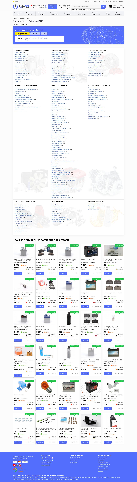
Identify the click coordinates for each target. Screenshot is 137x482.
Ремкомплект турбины (58, 182)
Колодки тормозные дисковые (113, 293)
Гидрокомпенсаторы (58, 97)
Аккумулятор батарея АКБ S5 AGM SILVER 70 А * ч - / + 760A (67, 260)
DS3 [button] (44, 34)
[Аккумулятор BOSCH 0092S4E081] (68, 284)
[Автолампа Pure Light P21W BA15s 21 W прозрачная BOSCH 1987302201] (113, 318)
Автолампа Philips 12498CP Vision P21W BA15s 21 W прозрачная (23, 293)
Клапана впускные (57, 91)
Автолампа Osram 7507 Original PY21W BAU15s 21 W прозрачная (45, 396)
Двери (54, 211)
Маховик (91, 93)
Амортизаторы (56, 52)
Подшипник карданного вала (60, 79)
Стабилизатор (19, 77)
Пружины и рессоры (58, 69)
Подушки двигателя (58, 120)
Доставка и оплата (91, 1)
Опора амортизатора (58, 71)
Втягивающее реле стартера (23, 227)
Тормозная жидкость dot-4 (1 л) (68, 326)
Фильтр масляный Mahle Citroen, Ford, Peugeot (23, 361)
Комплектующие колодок (96, 64)
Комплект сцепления (94, 87)
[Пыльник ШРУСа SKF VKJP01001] (23, 387)
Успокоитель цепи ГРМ (58, 138)
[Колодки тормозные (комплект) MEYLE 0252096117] (46, 250)
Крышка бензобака (57, 191)
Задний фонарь (19, 207)
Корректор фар (19, 232)
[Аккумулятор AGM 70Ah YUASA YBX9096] (91, 251)
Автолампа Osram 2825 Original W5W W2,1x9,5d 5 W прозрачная (113, 260)
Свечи (17, 81)
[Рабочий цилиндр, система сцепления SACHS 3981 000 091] (91, 421)
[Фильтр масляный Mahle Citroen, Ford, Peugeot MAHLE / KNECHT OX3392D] (23, 351)
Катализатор (56, 176)
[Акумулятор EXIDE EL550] (91, 284)
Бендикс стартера (20, 225)
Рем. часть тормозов (20, 429)
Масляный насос (57, 111)
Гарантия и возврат (105, 1)
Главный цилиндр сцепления (96, 95)
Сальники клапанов (57, 95)
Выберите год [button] (22, 34)
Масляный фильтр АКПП (95, 107)
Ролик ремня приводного (22, 71)
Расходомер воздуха (58, 170)
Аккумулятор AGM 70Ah (88, 259)
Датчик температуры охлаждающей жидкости (65, 188)
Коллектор (55, 178)
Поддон (54, 112)
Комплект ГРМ (19, 64)
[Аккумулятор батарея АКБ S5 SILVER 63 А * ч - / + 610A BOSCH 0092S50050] (91, 352)
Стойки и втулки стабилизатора (61, 75)
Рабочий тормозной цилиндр (97, 68)
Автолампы (18, 204)
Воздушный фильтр (20, 56)
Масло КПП (62, 360)
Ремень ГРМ (18, 62)
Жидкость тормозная (94, 204)
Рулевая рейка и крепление (60, 68)
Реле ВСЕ (18, 229)
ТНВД (53, 193)
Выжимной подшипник (95, 91)
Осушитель (18, 105)
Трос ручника (92, 58)
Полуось (91, 103)
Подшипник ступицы (58, 64)
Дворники (55, 215)
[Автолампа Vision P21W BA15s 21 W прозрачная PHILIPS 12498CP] (23, 284)
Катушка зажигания (20, 213)
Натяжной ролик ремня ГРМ (60, 128)
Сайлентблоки (56, 73)
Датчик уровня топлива (59, 184)
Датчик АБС (92, 71)
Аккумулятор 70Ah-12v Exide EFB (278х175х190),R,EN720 (113, 361)
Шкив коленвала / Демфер (60, 109)
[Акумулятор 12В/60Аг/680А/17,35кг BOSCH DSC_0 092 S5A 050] (68, 387)
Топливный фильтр (20, 60)
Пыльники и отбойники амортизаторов (63, 77)
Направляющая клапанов (59, 122)
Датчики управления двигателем (61, 153)
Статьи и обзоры (103, 468)
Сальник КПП (92, 118)
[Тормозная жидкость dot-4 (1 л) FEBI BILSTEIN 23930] (68, 318)
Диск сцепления (93, 89)
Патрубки (55, 166)
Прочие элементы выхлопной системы (63, 180)
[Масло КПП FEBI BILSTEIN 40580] (68, 352)
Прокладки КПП (93, 112)
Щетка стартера (20, 231)
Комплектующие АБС (94, 75)
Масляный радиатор (21, 95)
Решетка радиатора (58, 206)
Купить (18, 273)
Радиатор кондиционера (22, 101)
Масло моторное (93, 209)
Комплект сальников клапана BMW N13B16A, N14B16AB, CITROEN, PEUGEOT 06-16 (67, 430)
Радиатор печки (19, 109)
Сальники (91, 109)
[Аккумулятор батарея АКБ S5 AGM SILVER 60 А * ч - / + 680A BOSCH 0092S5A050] (23, 251)
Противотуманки (20, 209)
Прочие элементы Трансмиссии (98, 116)
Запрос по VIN (45, 465)
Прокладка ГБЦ (56, 147)
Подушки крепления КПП (96, 111)
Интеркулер (55, 164)
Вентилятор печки (20, 111)
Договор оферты (103, 466)
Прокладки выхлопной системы (61, 174)
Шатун (54, 114)
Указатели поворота (21, 205)
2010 (26, 38)
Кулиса (90, 114)
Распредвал (55, 101)
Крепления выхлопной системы (61, 172)
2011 (30, 38)
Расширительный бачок (22, 97)
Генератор (18, 219)
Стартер (17, 223)
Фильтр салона (19, 58)
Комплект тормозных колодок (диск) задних (90, 327)
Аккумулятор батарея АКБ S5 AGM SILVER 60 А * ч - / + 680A (22, 260)
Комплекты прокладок (58, 151)
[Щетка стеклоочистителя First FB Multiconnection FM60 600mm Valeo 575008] (46, 420)
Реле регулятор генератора (23, 221)
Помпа (17, 68)
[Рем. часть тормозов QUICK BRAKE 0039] (23, 421)
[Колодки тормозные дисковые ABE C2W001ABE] (113, 284)
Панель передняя (57, 209)
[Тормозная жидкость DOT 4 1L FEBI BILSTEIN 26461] (113, 421)
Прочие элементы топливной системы (63, 161)
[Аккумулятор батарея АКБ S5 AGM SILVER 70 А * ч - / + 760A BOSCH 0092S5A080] (68, 251)
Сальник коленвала (57, 107)
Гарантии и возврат (104, 464)
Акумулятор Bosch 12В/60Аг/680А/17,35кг (65, 396)
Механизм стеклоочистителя (60, 219)
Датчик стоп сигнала (94, 73)
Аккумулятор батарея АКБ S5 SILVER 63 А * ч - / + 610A (90, 361)
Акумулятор (85, 293)
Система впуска (56, 168)
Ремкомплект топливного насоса (62, 197)
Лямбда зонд (56, 159)
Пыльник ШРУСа (93, 105)
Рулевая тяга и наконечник (23, 79)
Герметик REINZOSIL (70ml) (44, 360)
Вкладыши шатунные (58, 118)
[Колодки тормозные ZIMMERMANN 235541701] (46, 284)
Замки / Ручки (56, 213)
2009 (26, 40)
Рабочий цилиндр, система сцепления (89, 430)
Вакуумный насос (93, 62)
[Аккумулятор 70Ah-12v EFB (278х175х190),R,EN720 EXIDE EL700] (113, 352)
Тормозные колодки (94, 52)
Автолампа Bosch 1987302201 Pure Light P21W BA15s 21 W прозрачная (112, 327)
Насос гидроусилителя (59, 58)
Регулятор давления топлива (60, 190)
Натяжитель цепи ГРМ (58, 136)
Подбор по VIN (52, 6)
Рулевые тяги (56, 56)
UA (15, 1)
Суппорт (91, 69)
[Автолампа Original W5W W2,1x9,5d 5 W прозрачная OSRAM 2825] (113, 250)
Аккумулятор (19, 52)
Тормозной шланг (93, 66)
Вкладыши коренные (58, 116)
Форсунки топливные (58, 157)
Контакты (115, 1)
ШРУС (90, 101)
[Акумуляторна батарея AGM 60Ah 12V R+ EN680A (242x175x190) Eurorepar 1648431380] (91, 387)
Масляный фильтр (57, 141)
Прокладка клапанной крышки (61, 149)
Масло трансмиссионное (96, 206)
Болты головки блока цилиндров (61, 99)
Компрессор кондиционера (23, 103)
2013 (38, 38)
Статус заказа (102, 458)
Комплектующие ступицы (59, 81)
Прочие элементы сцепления (97, 99)
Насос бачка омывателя (59, 217)
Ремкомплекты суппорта (96, 60)
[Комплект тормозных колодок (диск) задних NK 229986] (91, 318)
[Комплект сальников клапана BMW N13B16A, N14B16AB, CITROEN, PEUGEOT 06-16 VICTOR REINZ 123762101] (68, 421)
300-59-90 (38, 5)
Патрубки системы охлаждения (24, 99)
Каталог (100, 471)
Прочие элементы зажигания (23, 215)
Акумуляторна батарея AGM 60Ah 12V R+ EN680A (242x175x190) (90, 396)
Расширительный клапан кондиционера (26, 107)
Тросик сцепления (57, 221)
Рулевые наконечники (58, 54)
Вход (121, 1)
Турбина (54, 163)
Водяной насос (19, 91)
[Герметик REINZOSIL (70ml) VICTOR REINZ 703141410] (46, 352)
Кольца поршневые (57, 87)
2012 (34, 38)
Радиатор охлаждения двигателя (25, 87)
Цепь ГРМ (55, 134)
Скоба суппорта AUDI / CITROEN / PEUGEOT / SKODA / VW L (113, 396)
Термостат (18, 93)
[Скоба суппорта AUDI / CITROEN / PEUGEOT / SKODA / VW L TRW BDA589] (113, 387)
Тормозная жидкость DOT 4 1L (112, 429)
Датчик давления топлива (59, 195)
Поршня (54, 89)
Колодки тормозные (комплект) (45, 259)
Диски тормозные (20, 75)
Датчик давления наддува (59, 186)
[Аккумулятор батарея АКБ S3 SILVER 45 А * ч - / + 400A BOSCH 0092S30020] (23, 318)
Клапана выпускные (58, 93)
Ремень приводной (20, 69)
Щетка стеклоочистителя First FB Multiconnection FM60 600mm (45, 430)
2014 (41, 38)
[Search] (103, 7)
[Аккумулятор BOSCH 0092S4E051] (46, 318)
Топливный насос (57, 155)
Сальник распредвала (58, 103)
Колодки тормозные (21, 73)
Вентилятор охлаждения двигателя (25, 89)
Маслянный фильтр (20, 54)
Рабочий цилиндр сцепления (97, 97)
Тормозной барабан (94, 56)
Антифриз (91, 207)
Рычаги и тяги (56, 62)
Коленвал (55, 105)
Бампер (54, 204)
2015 (45, 38)
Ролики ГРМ (18, 66)
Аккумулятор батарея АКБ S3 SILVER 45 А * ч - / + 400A (23, 327)
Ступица (54, 66)
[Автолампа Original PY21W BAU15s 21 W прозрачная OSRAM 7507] (46, 387)
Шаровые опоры (57, 60)
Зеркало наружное (57, 207)
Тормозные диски (93, 54)
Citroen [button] (35, 34)
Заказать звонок (46, 462)
